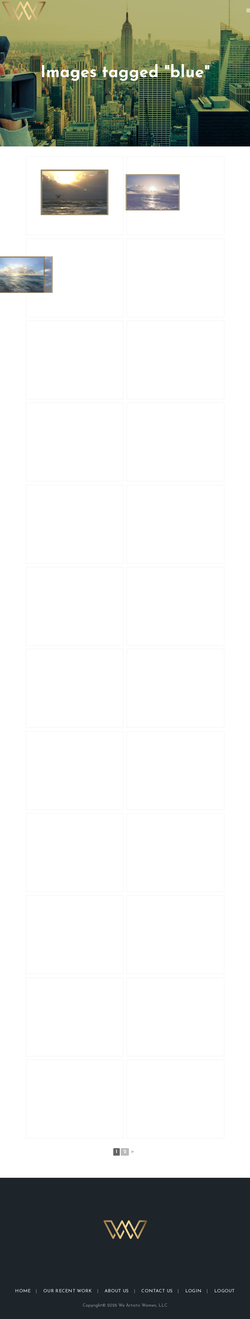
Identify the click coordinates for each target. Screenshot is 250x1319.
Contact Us (157, 1291)
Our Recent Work (67, 1291)
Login (193, 1291)
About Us (116, 1291)
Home (23, 1291)
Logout (224, 1291)
